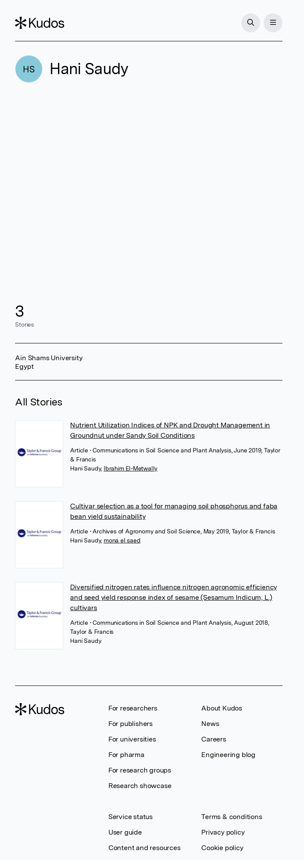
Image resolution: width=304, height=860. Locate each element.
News (210, 724)
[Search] (250, 22)
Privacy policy (222, 832)
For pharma (126, 755)
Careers (213, 739)
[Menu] (273, 22)
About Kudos (221, 708)
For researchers (132, 708)
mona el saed (122, 540)
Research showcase (140, 786)
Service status (130, 817)
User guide (125, 832)
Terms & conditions (231, 817)
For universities (132, 739)
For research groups (139, 770)
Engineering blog (228, 755)
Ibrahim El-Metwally (130, 468)
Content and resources (144, 848)
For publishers (130, 724)
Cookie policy (222, 848)
